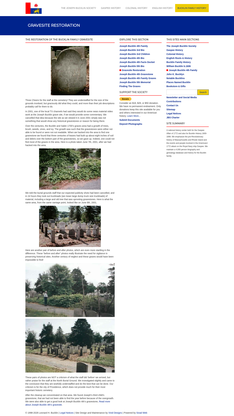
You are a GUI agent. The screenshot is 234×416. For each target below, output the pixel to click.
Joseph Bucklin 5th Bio (131, 66)
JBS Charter (172, 117)
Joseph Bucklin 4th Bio (131, 58)
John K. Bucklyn (175, 74)
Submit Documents (129, 120)
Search (202, 92)
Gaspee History (111, 8)
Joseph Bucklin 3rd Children (134, 54)
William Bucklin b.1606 (178, 66)
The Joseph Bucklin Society (78, 8)
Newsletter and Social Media (181, 97)
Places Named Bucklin (178, 82)
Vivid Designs (115, 412)
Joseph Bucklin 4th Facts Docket (137, 62)
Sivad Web (141, 412)
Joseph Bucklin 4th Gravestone (136, 74)
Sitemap (170, 109)
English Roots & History (179, 58)
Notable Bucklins (175, 78)
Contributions (173, 101)
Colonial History (136, 8)
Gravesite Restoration (133, 70)
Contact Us (172, 105)
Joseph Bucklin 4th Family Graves (137, 78)
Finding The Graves (130, 86)
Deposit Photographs (130, 124)
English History (162, 8)
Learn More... (133, 116)
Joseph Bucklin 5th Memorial (135, 82)
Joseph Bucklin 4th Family (133, 46)
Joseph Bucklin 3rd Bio (132, 50)
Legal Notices (173, 113)
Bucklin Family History (192, 8)
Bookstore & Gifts (176, 86)
